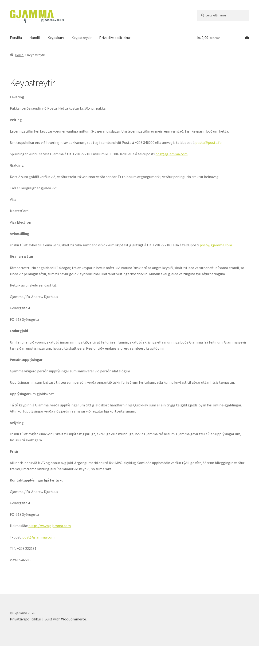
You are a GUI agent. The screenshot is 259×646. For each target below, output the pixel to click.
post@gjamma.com (171, 154)
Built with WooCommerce (65, 619)
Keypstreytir (81, 37)
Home (19, 55)
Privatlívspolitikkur (114, 37)
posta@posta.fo (208, 142)
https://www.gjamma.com (49, 525)
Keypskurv (55, 37)
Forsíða (16, 37)
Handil (34, 37)
